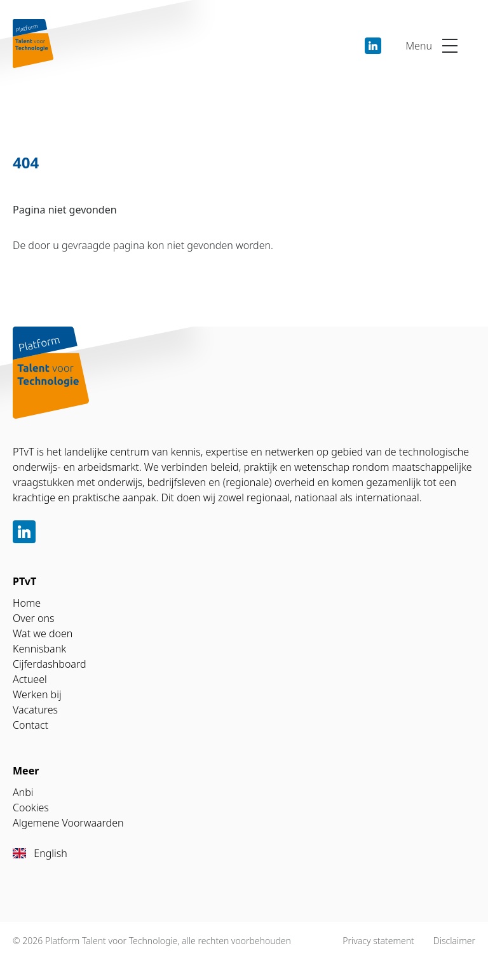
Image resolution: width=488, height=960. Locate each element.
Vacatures (35, 710)
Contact (30, 725)
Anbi (23, 792)
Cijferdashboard (49, 664)
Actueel (30, 679)
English (40, 853)
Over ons (34, 618)
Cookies (31, 808)
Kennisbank (39, 649)
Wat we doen (42, 633)
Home (27, 603)
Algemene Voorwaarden (68, 823)
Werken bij (37, 694)
